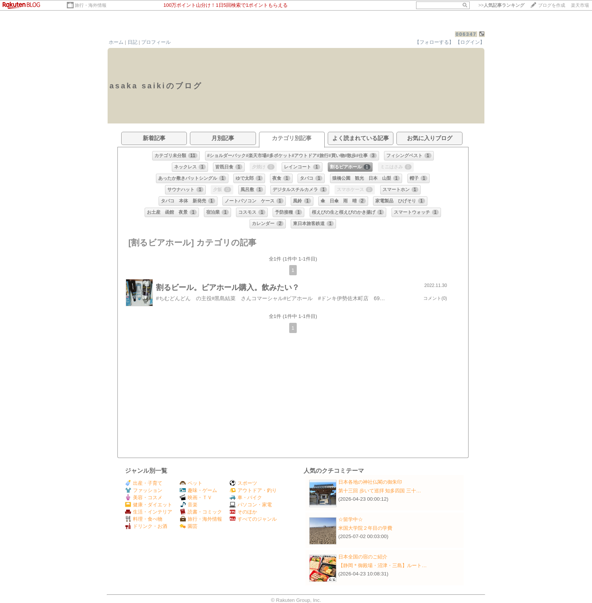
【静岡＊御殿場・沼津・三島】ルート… (382, 565)
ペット (191, 483)
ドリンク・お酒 (146, 526)
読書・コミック (201, 512)
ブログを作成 (551, 5)
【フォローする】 (434, 42)
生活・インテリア (148, 512)
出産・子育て (143, 483)
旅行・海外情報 (90, 5)
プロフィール (156, 42)
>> (501, 5)
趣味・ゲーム (198, 490)
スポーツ (243, 483)
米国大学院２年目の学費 (365, 528)
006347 (466, 34)
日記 (132, 42)
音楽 (188, 504)
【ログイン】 (470, 42)
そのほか (243, 512)
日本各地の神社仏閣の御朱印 (370, 482)
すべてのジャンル (253, 519)
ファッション (143, 490)
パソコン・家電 (251, 504)
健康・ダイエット (148, 504)
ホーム (116, 42)
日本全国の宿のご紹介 (362, 557)
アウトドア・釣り (253, 490)
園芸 (188, 526)
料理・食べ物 (143, 519)
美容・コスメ (143, 497)
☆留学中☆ (350, 519)
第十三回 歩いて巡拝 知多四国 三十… (379, 491)
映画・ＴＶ (196, 497)
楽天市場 (580, 5)
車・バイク (246, 497)
